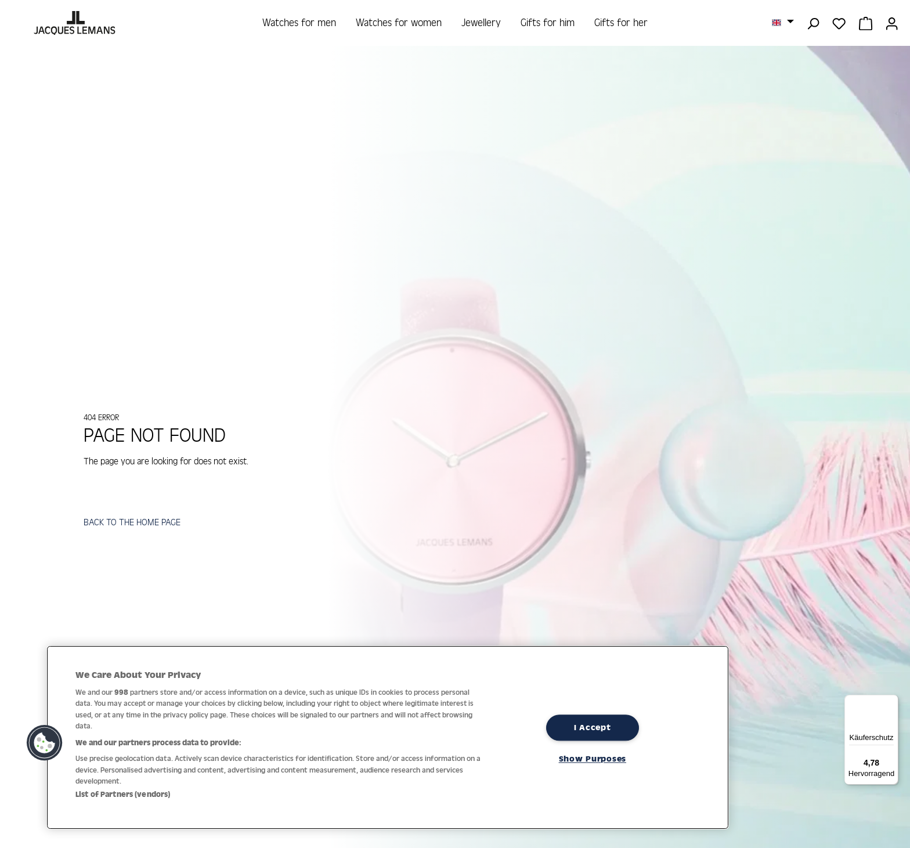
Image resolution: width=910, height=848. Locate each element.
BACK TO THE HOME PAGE (134, 523)
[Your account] (892, 22)
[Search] (813, 22)
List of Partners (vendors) (122, 794)
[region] (387, 737)
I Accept (592, 727)
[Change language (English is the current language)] (783, 22)
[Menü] (891, 702)
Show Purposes (592, 759)
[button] (44, 743)
